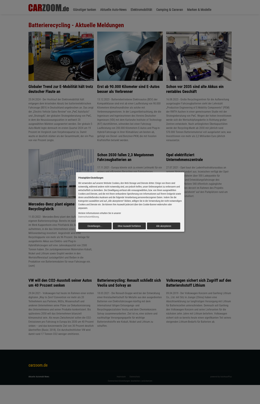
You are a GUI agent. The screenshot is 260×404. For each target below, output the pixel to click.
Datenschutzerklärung (88, 216)
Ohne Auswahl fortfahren (129, 226)
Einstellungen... (95, 226)
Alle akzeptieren (163, 226)
